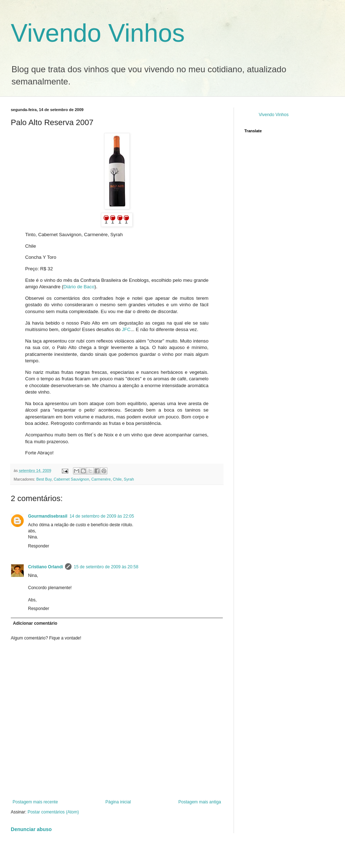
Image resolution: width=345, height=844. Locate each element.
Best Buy (43, 479)
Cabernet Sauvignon (71, 479)
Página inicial (118, 801)
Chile (117, 479)
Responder (38, 546)
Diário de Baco (79, 286)
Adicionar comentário (35, 623)
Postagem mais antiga (199, 801)
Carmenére (101, 479)
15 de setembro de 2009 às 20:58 (106, 566)
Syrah (129, 479)
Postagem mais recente (35, 801)
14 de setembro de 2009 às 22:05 (101, 516)
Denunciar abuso (31, 829)
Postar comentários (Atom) (53, 812)
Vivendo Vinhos (98, 33)
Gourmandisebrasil (47, 516)
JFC (126, 329)
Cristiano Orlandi (45, 566)
